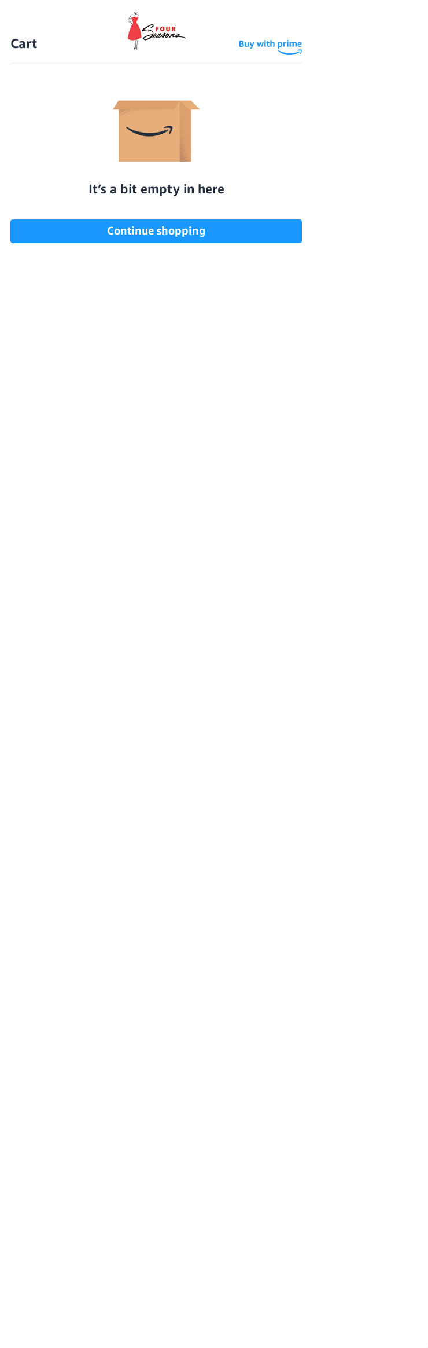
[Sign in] (385, 33)
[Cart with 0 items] (408, 33)
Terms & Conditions (192, 1273)
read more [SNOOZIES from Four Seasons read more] (55, 632)
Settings (36, 1328)
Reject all (103, 1328)
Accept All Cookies (197, 1328)
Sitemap (259, 1273)
